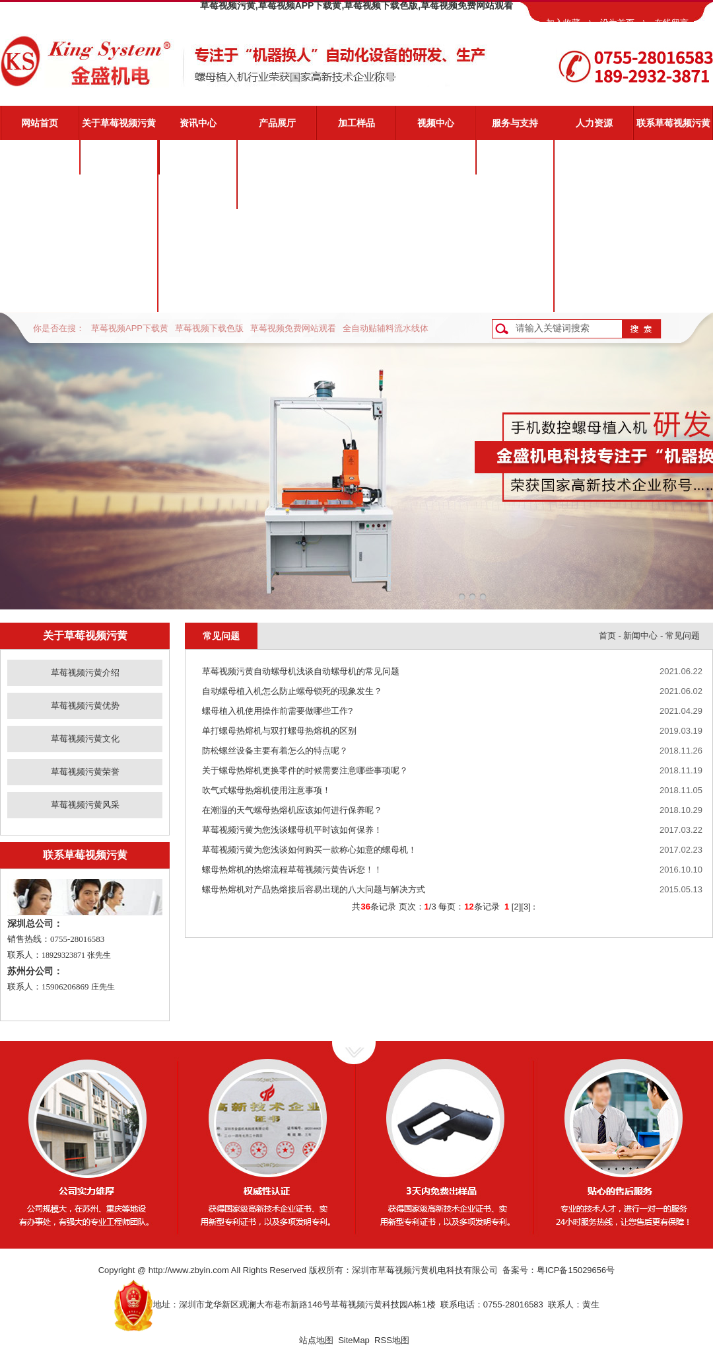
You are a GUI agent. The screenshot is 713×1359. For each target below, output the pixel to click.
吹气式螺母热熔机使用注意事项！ (266, 790)
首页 (607, 636)
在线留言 (671, 23)
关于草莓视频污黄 (119, 123)
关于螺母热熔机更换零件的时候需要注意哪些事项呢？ (305, 770)
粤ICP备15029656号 (576, 1270)
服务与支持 (515, 123)
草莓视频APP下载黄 (129, 328)
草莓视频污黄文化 (119, 226)
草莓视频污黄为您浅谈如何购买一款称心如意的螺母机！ (309, 850)
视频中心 (435, 123)
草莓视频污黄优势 (119, 191)
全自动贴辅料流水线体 (385, 328)
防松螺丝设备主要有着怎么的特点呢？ (275, 751)
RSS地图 (391, 1340)
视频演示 (514, 191)
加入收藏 (563, 23)
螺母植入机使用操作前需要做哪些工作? (277, 711)
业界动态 (198, 191)
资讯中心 (198, 123)
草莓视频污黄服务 (515, 157)
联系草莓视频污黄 (673, 123)
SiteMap (354, 1340)
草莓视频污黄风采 (119, 295)
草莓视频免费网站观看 (293, 328)
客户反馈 (514, 295)
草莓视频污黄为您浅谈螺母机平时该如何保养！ (292, 830)
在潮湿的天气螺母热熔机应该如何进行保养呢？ (292, 810)
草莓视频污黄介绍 (119, 157)
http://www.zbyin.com (189, 1270)
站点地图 (316, 1340)
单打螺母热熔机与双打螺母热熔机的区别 (279, 731)
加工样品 (356, 123)
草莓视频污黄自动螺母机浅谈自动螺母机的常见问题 (300, 671)
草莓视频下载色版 (209, 328)
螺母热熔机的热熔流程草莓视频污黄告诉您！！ (292, 869)
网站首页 (39, 123)
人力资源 (594, 123)
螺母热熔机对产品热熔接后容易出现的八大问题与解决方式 (313, 889)
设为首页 (617, 23)
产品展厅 (277, 123)
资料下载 (514, 260)
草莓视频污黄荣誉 (119, 260)
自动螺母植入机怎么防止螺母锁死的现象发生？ (292, 691)
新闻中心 (640, 636)
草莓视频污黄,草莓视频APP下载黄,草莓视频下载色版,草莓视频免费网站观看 (356, 5)
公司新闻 (198, 157)
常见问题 (514, 226)
